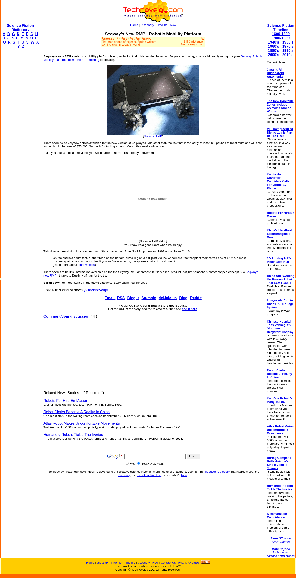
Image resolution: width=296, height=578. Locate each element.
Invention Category (217, 471)
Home (134, 25)
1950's (287, 42)
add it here (189, 309)
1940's (273, 42)
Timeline (162, 25)
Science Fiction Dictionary (20, 28)
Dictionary (147, 25)
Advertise (192, 562)
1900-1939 (281, 38)
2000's (273, 55)
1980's (273, 51)
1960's (273, 46)
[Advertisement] (19, 121)
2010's (287, 55)
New (173, 25)
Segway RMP (153, 136)
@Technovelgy (95, 290)
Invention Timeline (149, 475)
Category (144, 562)
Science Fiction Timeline (280, 28)
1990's (287, 51)
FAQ (181, 562)
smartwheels (86, 265)
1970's (287, 46)
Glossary (124, 475)
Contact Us (168, 562)
